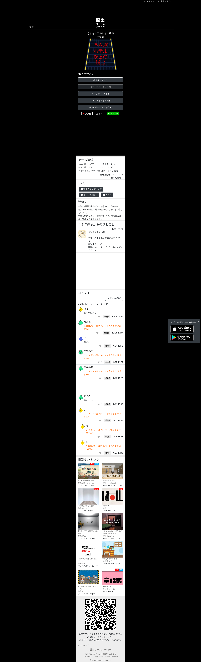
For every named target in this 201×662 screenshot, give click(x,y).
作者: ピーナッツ (84, 591)
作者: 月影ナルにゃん (86, 483)
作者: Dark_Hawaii (109, 483)
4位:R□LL (112, 497)
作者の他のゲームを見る (100, 107)
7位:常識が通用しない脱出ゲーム (88, 551)
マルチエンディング (91, 189)
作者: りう (82, 564)
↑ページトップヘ (84, 645)
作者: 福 (100, 36)
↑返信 (106, 316)
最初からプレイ (100, 80)
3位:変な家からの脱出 (88, 497)
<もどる (32, 27)
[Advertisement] (100, 9)
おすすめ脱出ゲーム (92, 654)
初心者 (87, 396)
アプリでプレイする (100, 93)
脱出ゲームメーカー (101, 649)
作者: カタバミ (107, 508)
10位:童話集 (112, 578)
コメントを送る (114, 298)
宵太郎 (87, 321)
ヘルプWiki (87, 656)
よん (86, 409)
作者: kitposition (108, 536)
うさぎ (107, 195)
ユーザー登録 (159, 1)
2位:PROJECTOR (112, 472)
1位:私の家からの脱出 (88, 472)
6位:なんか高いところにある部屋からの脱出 (112, 523)
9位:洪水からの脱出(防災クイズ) (88, 579)
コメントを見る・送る (100, 100)
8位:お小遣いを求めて (112, 550)
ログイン (168, 1)
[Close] (198, 321)
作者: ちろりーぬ (108, 589)
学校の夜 (88, 351)
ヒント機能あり (89, 195)
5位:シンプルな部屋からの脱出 (88, 523)
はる (86, 308)
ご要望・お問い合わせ (101, 656)
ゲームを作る (149, 1)
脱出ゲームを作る (109, 654)
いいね (88, 114)
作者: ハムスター (84, 508)
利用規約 (114, 656)
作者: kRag (82, 536)
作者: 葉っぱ (107, 561)
